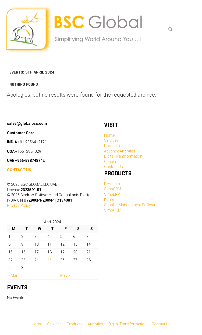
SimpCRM (112, 189)
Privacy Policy (19, 205)
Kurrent (110, 199)
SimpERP (112, 194)
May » (65, 275)
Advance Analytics (119, 151)
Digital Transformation (123, 156)
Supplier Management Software (130, 205)
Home (109, 135)
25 (49, 260)
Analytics (95, 324)
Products (112, 146)
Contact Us (113, 167)
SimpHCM (112, 210)
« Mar (12, 275)
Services (111, 140)
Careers (110, 161)
